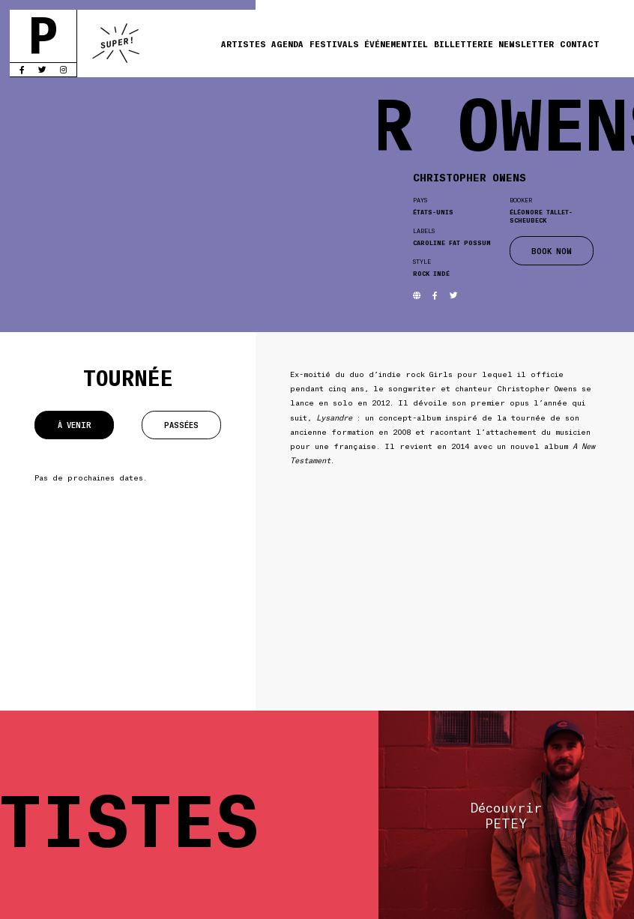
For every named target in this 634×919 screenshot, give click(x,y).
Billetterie (463, 43)
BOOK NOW (551, 250)
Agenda (287, 43)
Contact (580, 43)
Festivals (334, 43)
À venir (74, 424)
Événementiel (396, 43)
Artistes (243, 43)
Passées (181, 424)
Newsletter (526, 43)
